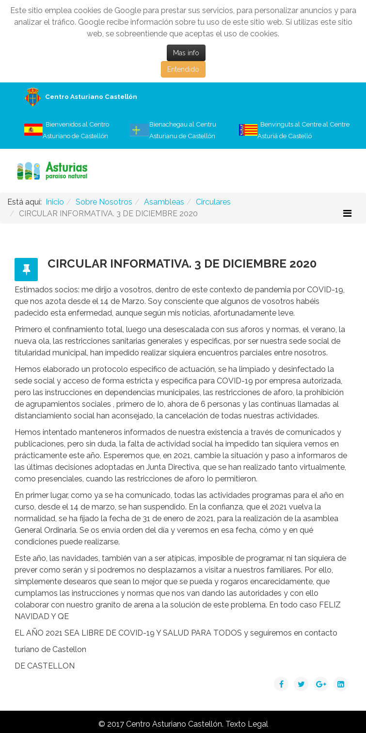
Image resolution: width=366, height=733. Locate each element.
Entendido (183, 69)
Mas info (186, 53)
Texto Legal (246, 724)
